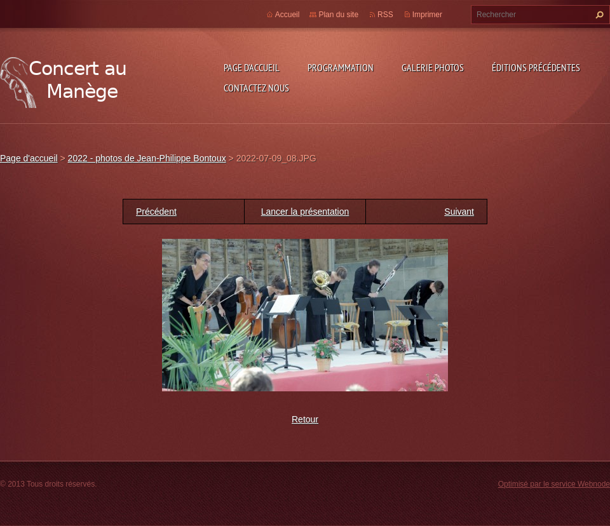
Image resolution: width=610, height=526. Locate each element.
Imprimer (427, 14)
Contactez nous (256, 87)
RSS (385, 14)
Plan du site (338, 14)
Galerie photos (433, 67)
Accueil (287, 14)
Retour (305, 419)
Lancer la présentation (305, 211)
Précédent (156, 211)
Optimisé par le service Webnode (554, 484)
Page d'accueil (252, 67)
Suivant (459, 211)
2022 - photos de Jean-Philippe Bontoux (147, 158)
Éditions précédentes (536, 67)
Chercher (597, 14)
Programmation (341, 67)
